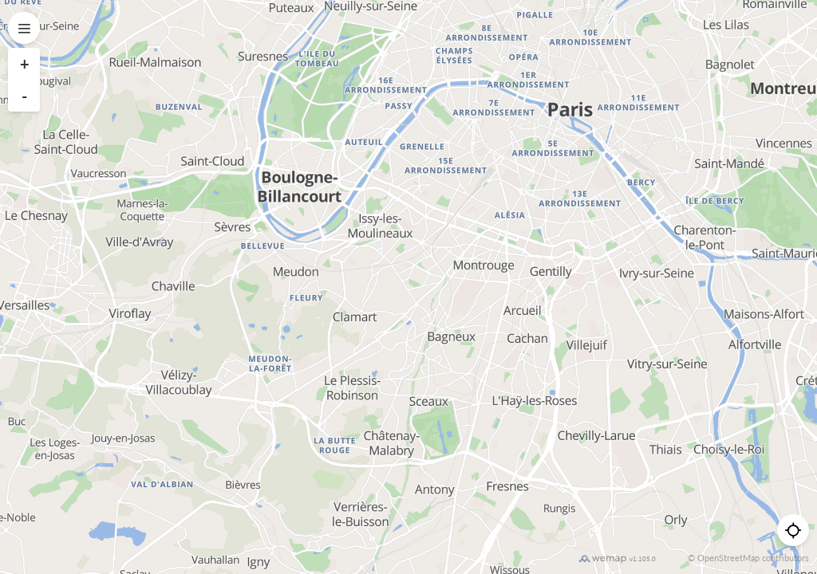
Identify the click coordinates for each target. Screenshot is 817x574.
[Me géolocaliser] (793, 530)
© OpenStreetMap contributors (748, 557)
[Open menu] (24, 28)
